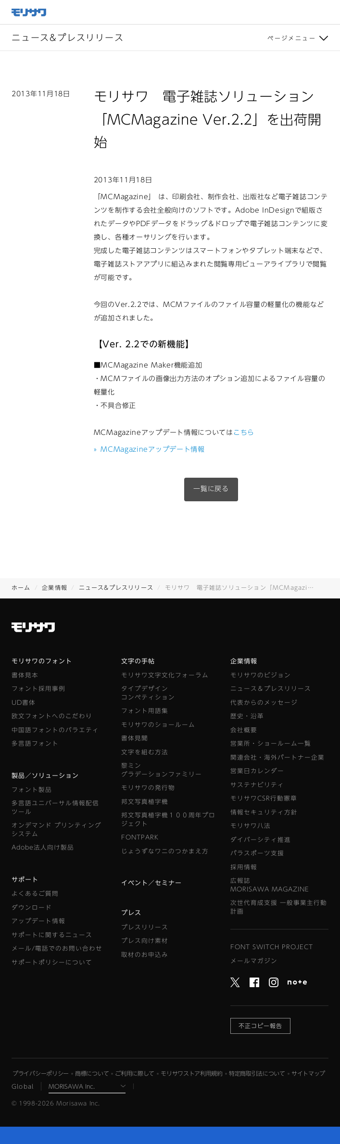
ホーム (21, 587)
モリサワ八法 (250, 826)
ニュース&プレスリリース (116, 587)
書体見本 (25, 675)
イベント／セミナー (151, 883)
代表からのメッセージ (264, 702)
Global (23, 1086)
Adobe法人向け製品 (43, 847)
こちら (243, 432)
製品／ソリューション (45, 776)
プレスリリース (144, 927)
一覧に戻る (211, 488)
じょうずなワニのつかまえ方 (165, 851)
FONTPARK (140, 837)
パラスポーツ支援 (257, 853)
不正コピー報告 (260, 1026)
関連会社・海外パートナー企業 (277, 757)
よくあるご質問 (35, 893)
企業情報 (54, 587)
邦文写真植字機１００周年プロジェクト (168, 819)
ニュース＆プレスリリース (270, 689)
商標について (92, 1073)
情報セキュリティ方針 (264, 812)
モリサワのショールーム (158, 725)
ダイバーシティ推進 (260, 840)
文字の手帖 (138, 661)
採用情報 (243, 867)
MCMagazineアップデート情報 (149, 449)
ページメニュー (291, 38)
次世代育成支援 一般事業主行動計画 (278, 907)
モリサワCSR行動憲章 (263, 798)
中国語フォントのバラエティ (55, 730)
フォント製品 (32, 790)
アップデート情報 (38, 921)
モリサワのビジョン (260, 675)
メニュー (328, 12)
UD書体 (24, 702)
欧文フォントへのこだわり (52, 716)
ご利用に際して (134, 1073)
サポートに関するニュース (52, 935)
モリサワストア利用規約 (192, 1073)
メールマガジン (253, 961)
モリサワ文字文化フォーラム (165, 675)
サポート (25, 880)
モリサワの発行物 (148, 788)
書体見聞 (134, 738)
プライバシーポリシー (41, 1073)
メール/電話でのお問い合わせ (57, 948)
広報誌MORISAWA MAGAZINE (269, 884)
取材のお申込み (144, 955)
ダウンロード (32, 907)
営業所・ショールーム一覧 (270, 743)
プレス (131, 913)
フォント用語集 (144, 711)
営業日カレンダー (257, 771)
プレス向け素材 (144, 941)
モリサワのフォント (42, 661)
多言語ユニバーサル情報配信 (55, 808)
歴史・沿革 (247, 716)
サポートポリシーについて (52, 962)
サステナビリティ (257, 785)
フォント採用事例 (38, 689)
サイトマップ (308, 1073)
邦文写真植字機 (144, 802)
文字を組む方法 (144, 752)
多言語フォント (35, 743)
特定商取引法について (257, 1073)
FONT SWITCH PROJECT (271, 947)
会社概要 (243, 730)
